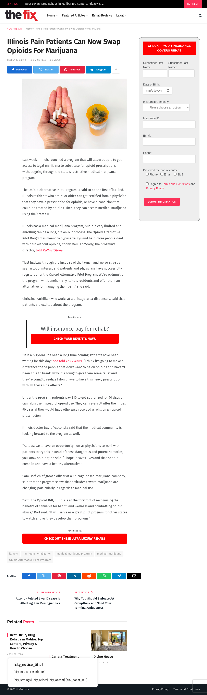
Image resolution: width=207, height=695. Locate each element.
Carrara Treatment (65, 657)
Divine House (103, 657)
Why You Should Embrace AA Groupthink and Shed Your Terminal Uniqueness (94, 603)
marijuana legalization (37, 553)
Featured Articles (73, 15)
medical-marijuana (109, 553)
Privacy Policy (155, 188)
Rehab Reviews (102, 15)
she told (67, 361)
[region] (53, 672)
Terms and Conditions (176, 184)
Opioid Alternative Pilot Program (30, 559)
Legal (120, 15)
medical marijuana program (74, 553)
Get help (192, 4)
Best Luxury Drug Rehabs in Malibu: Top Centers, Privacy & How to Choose (66, 3)
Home (51, 15)
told (48, 250)
